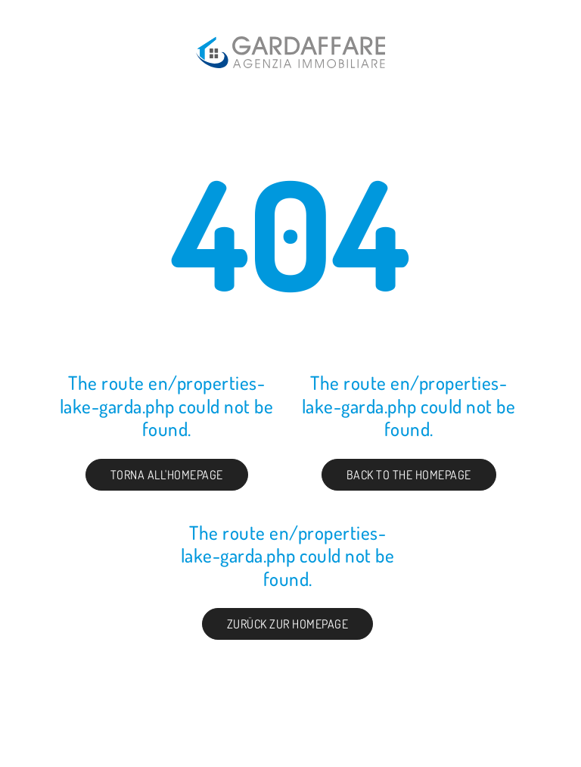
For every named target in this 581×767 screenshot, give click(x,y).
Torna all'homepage (166, 474)
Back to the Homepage (408, 474)
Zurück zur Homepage (288, 623)
